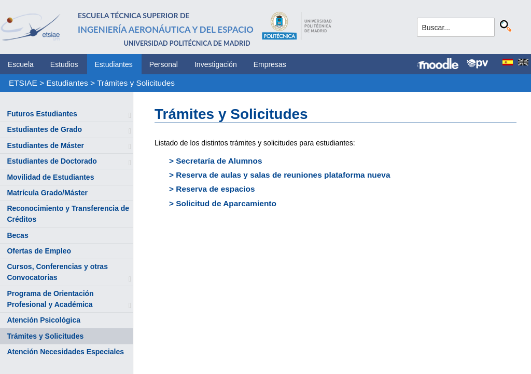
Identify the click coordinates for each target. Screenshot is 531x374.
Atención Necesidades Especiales (65, 352)
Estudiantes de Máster (45, 145)
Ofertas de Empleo (39, 251)
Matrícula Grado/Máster (47, 193)
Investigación (215, 64)
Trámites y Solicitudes (136, 82)
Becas (17, 235)
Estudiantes (114, 64)
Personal (163, 64)
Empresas (270, 64)
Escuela (21, 64)
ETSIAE (23, 82)
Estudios (64, 64)
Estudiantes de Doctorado (51, 161)
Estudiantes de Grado (44, 129)
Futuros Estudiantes (42, 114)
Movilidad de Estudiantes (50, 177)
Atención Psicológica (43, 320)
